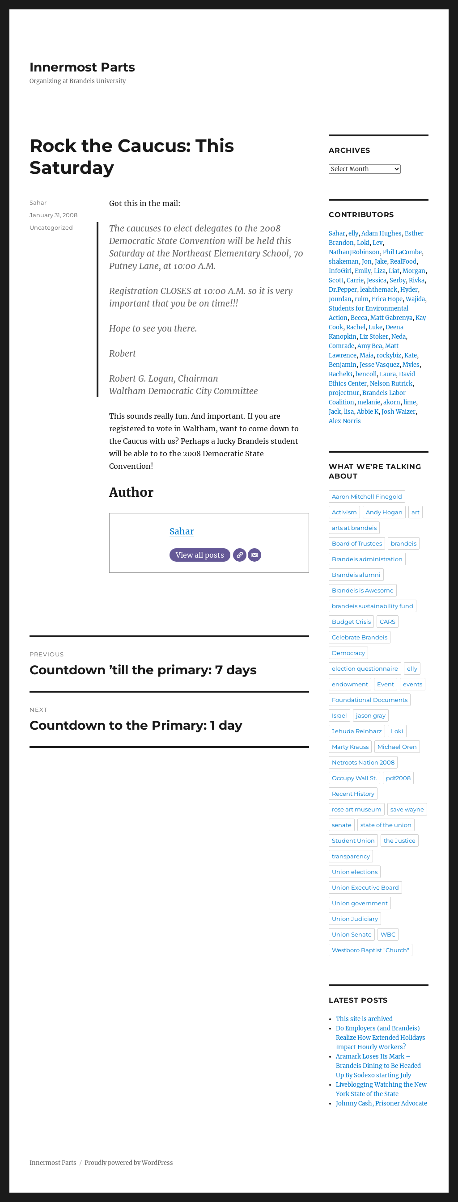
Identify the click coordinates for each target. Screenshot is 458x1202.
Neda (398, 336)
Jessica (376, 280)
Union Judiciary (355, 918)
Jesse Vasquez (379, 365)
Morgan (414, 271)
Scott (336, 280)
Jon (367, 261)
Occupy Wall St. (354, 778)
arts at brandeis (354, 527)
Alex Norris (345, 421)
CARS (387, 621)
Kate (410, 355)
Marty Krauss (350, 746)
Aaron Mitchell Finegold (367, 496)
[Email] (254, 555)
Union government (360, 903)
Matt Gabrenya (391, 318)
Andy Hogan (384, 512)
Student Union (353, 840)
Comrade (341, 346)
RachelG (340, 374)
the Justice (400, 840)
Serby (398, 280)
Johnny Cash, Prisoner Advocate (381, 1103)
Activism (344, 512)
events (412, 684)
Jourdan (340, 299)
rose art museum (357, 809)
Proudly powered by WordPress (129, 1163)
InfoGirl (340, 271)
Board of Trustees (357, 543)
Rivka (416, 280)
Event (385, 684)
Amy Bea (369, 346)
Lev (377, 243)
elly (353, 233)
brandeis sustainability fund (372, 605)
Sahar (182, 531)
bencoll (366, 374)
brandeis (403, 543)
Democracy (348, 652)
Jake (381, 261)
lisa (349, 412)
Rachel (355, 327)
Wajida (415, 299)
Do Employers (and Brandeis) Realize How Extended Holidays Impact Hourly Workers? (380, 1038)
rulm (362, 299)
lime (409, 402)
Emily (363, 271)
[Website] (239, 555)
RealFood (403, 261)
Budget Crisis (351, 621)
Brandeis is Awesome (363, 590)
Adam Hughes (381, 233)
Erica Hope (387, 299)
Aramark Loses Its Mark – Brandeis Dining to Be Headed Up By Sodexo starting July (378, 1066)
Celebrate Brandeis (359, 637)
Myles (411, 365)
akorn (391, 402)
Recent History (353, 793)
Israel (339, 715)
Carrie (355, 280)
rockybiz (389, 355)
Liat (394, 271)
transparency (351, 856)
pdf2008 (398, 778)
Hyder (409, 290)
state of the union (385, 824)
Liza (380, 271)
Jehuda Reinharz (357, 731)
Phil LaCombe (402, 252)
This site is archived (364, 1019)
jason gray (371, 715)
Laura (388, 374)
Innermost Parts (82, 67)
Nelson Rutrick (391, 383)
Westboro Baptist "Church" (370, 950)
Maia (366, 355)
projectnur (344, 393)
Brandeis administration (367, 559)
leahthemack (378, 290)
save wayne (407, 809)
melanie (368, 402)
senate (342, 824)
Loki (363, 243)
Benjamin (342, 365)
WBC (388, 934)
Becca (359, 318)
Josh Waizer (399, 412)
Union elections (354, 871)
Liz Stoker (374, 336)
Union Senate (352, 934)
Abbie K (367, 412)
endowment (350, 684)
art (415, 512)
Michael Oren (397, 746)
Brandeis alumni (356, 574)
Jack (335, 412)
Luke (375, 327)
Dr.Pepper (343, 290)
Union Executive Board (365, 887)
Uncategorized (51, 227)
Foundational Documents (369, 699)
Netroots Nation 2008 (363, 762)
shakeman (344, 261)
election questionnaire (365, 668)
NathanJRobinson (354, 252)
